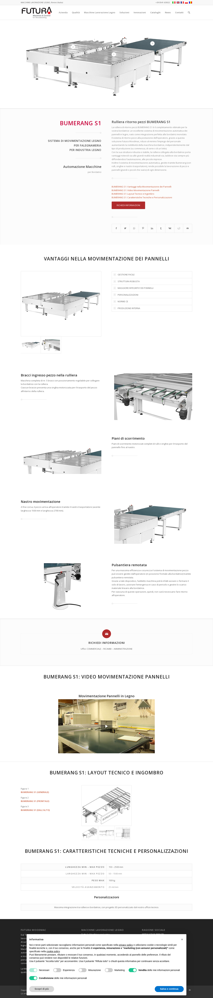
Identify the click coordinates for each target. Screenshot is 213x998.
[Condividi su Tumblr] (161, 228)
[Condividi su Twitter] (125, 228)
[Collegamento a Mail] (189, 990)
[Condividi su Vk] (169, 228)
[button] (182, 939)
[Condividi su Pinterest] (143, 228)
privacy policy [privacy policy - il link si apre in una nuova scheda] (126, 945)
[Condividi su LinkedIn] (152, 228)
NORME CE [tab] (120, 301)
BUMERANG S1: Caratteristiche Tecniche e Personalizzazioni (142, 197)
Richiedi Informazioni (106, 643)
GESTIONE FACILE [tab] (124, 274)
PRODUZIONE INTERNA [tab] (126, 308)
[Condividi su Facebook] (116, 228)
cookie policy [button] (53, 951)
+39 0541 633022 (163, 2)
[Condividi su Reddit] (178, 228)
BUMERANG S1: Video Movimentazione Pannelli (135, 190)
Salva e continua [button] (169, 989)
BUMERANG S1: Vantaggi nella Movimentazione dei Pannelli (141, 186)
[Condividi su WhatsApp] (134, 228)
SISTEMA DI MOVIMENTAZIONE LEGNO (74, 141)
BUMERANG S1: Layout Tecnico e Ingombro (133, 193)
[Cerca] (189, 12)
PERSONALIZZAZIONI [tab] (125, 294)
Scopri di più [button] (42, 989)
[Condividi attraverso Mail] (187, 228)
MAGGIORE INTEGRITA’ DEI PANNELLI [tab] (133, 287)
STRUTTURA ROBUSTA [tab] (126, 281)
